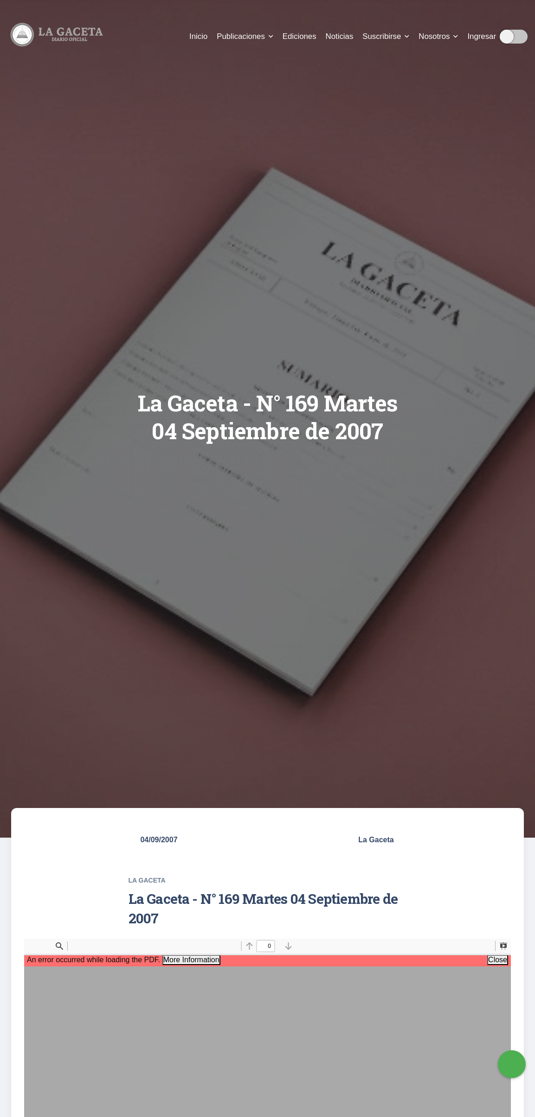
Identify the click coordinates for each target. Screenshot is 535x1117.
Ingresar (481, 36)
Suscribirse (385, 36)
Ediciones (299, 36)
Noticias (340, 36)
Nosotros (438, 36)
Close (497, 960)
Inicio (198, 36)
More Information (191, 960)
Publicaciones (245, 36)
